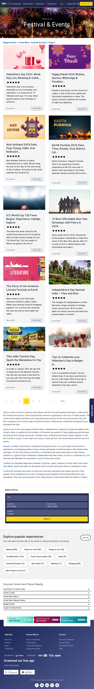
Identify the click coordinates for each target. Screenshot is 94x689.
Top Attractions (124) (15, 556)
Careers (7, 643)
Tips (61, 4)
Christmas (45, 463)
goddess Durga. (32, 449)
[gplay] (11, 672)
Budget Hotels (72, 4)
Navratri (6, 446)
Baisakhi (37, 463)
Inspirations (39, 4)
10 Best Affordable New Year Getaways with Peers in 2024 (70, 222)
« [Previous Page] (6, 401)
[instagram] (52, 685)
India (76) (62, 556)
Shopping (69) (75, 563)
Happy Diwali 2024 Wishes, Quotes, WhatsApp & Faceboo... (68, 78)
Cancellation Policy (66, 646)
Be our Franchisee (33, 640)
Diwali (6, 429)
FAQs (61, 649)
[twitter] (42, 685)
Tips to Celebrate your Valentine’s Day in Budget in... (67, 361)
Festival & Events (39, 42)
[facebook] (37, 685)
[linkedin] (47, 685)
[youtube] (57, 685)
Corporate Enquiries (33, 646)
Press (6, 646)
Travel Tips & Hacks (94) (41, 556)
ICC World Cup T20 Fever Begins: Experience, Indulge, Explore (23, 219)
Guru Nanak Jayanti (11, 466)
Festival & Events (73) (15, 563)
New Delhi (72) (37, 563)
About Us (8, 640)
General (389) (11, 549)
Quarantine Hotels (33, 649)
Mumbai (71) (56, 563)
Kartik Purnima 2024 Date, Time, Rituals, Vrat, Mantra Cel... (68, 149)
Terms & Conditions (66, 640)
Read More (37, 108)
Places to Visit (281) (33, 549)
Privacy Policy (64, 643)
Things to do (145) (56, 549)
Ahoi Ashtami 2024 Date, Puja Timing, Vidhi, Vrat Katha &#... (21, 148)
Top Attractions (28, 4)
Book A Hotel (86, 4)
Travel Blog (17, 4)
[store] (27, 672)
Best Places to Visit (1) (16, 570)
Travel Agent (31, 643)
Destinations (51, 4)
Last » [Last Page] (63, 401)
